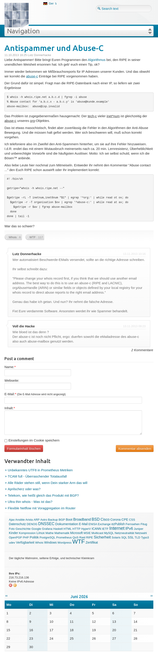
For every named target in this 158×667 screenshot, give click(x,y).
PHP (26, 537)
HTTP (77, 528)
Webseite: (11, 380)
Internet (116, 528)
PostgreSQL (47, 537)
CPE (124, 519)
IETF (105, 528)
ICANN (96, 528)
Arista (29, 519)
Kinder (13, 533)
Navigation (23, 31)
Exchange (104, 524)
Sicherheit (102, 537)
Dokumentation (66, 524)
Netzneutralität (124, 533)
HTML (67, 528)
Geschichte (23, 528)
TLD (137, 537)
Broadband (82, 519)
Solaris (116, 537)
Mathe (49, 533)
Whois (39, 542)
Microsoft (76, 533)
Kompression (27, 533)
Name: (10, 367)
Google (36, 528)
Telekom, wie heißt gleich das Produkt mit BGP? (43, 495)
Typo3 (145, 537)
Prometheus (64, 537)
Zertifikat (92, 542)
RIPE (89, 537)
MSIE (87, 533)
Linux (40, 533)
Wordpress (64, 542)
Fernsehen (133, 524)
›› (151, 595)
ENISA (93, 524)
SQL (124, 537)
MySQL (109, 533)
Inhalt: (9, 408)
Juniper (138, 528)
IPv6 (129, 528)
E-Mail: (35, 394)
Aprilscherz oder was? (24, 489)
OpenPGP (15, 537)
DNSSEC (46, 524)
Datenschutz (17, 524)
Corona (115, 519)
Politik (34, 537)
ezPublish (118, 524)
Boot (69, 519)
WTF (78, 541)
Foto (12, 528)
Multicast (97, 533)
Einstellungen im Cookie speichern (31, 440)
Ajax (12, 519)
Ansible (20, 519)
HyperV (86, 528)
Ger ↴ (53, 3)
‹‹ (6, 595)
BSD (96, 519)
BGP (62, 519)
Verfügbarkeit (25, 542)
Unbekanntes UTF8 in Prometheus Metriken (40, 470)
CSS (132, 519)
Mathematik (61, 533)
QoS (76, 537)
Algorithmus (96, 60)
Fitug (143, 524)
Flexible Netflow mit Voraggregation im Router (41, 508)
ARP (37, 519)
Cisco (105, 519)
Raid (82, 537)
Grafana (47, 528)
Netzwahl (141, 533)
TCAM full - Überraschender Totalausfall (37, 476)
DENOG (32, 524)
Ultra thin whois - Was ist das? (30, 502)
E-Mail (83, 524)
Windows (50, 542)
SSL (131, 537)
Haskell (58, 528)
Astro (43, 519)
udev (12, 542)
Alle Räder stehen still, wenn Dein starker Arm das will (47, 483)
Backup (53, 519)
